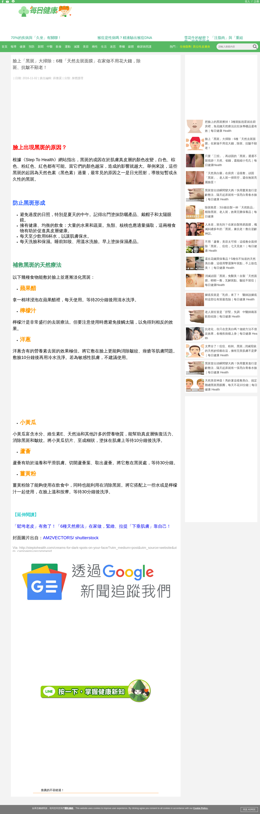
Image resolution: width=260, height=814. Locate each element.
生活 (104, 46)
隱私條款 (69, 808)
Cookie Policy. (200, 808)
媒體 (131, 46)
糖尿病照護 (144, 46)
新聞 (41, 46)
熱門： (174, 46)
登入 (247, 1)
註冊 (256, 1)
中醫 (50, 46)
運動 (68, 46)
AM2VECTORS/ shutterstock (71, 537)
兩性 (95, 46)
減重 (77, 46)
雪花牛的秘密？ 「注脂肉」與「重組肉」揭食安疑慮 (213, 39)
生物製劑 (185, 46)
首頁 (4, 46)
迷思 (113, 46)
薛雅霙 (57, 78)
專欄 (122, 46)
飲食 (59, 46)
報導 (13, 46)
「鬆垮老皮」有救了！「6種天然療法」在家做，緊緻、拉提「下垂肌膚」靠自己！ (92, 526)
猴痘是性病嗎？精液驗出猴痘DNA (125, 38)
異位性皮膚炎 (201, 46)
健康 (22, 46)
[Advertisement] (96, 110)
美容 (86, 46)
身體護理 (77, 78)
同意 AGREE (249, 809)
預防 (31, 46)
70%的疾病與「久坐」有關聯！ (36, 38)
